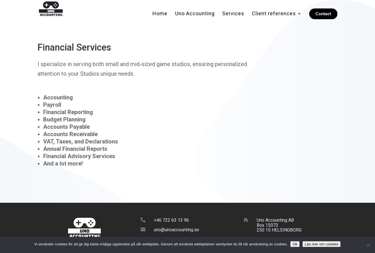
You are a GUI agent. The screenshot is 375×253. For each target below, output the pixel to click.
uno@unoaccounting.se (176, 229)
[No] (368, 245)
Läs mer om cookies (321, 244)
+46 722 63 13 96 (171, 220)
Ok (295, 244)
